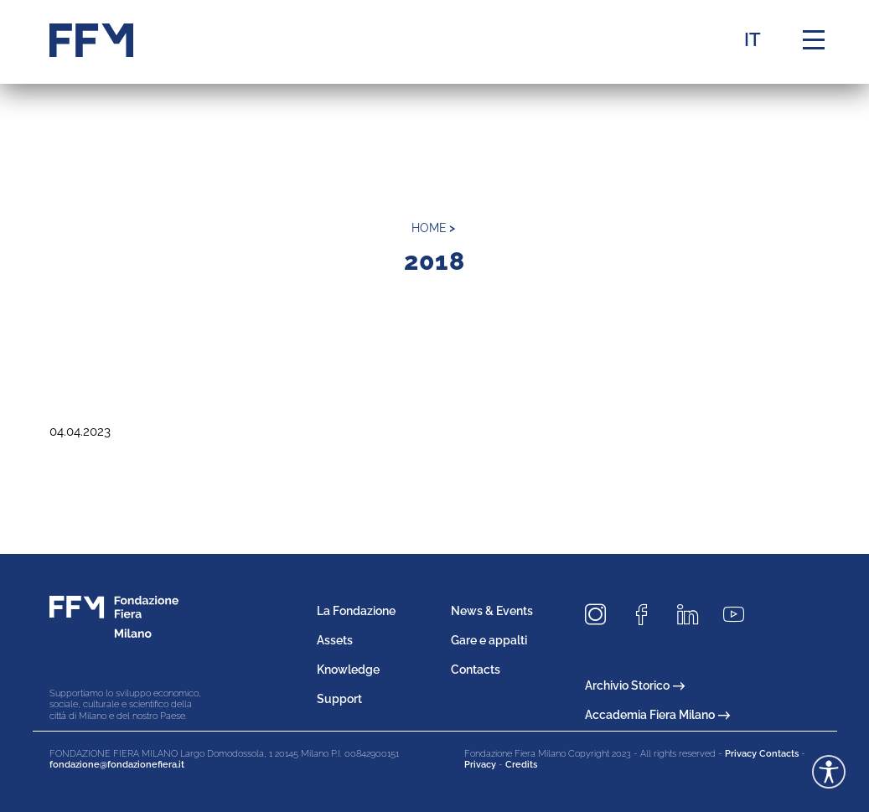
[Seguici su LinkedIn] (694, 615)
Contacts (475, 669)
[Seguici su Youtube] (740, 615)
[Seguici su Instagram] (601, 615)
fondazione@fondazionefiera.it (116, 764)
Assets (335, 640)
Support (339, 699)
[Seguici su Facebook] (648, 615)
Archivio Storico (635, 685)
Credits (521, 764)
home (429, 228)
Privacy (480, 764)
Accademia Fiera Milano (657, 714)
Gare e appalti (489, 640)
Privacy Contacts (762, 753)
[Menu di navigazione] (813, 40)
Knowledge (348, 669)
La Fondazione (356, 611)
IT (752, 39)
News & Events (492, 611)
